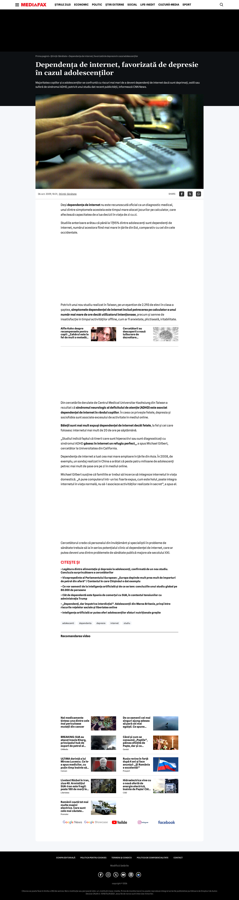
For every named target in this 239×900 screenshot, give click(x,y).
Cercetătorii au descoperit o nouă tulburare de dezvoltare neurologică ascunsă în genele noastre (136, 333)
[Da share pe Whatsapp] (198, 193)
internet (114, 623)
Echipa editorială (65, 858)
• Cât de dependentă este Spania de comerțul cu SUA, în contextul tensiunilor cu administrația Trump (111, 596)
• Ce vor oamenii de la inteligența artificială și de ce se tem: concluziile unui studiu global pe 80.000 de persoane (119, 588)
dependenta (85, 623)
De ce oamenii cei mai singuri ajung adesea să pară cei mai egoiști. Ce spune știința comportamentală (136, 722)
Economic (81, 4)
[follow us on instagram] (143, 823)
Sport (187, 4)
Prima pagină (42, 56)
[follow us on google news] (72, 823)
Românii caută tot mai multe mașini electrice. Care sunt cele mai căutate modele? (74, 806)
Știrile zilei (63, 4)
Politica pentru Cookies (93, 858)
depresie (100, 623)
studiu (127, 623)
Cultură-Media (168, 4)
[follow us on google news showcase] (96, 823)
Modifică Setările (119, 865)
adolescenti (68, 623)
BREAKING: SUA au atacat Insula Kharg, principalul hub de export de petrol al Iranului (73, 741)
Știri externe (114, 4)
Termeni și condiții (121, 858)
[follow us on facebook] (166, 823)
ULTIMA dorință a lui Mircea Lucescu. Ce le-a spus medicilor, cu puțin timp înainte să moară (75, 763)
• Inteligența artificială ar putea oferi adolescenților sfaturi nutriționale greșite (111, 612)
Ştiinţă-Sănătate (59, 56)
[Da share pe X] (190, 193)
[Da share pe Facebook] (181, 193)
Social (132, 4)
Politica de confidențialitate (152, 858)
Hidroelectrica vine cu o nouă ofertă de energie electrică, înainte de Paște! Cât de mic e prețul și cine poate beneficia (137, 785)
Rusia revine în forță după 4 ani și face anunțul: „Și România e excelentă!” (136, 763)
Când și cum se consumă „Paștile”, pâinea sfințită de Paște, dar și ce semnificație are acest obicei (137, 741)
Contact (178, 858)
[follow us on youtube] (119, 823)
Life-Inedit (147, 4)
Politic (97, 4)
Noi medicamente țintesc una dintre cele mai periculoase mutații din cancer (75, 722)
